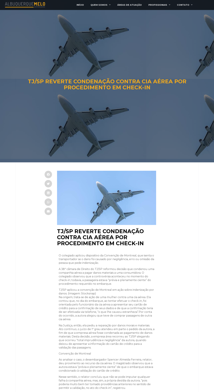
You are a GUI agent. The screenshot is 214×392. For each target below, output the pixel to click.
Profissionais (159, 3)
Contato (184, 3)
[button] (48, 174)
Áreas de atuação (129, 4)
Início (80, 4)
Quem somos (101, 3)
